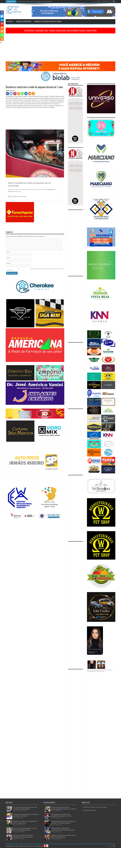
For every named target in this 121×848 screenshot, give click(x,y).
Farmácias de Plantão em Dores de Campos (47, 21)
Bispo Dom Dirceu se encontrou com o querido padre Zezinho (63, 836)
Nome (7, 252)
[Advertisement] (60, 48)
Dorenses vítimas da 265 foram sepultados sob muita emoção (23, 836)
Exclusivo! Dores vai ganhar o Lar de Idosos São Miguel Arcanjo (25, 829)
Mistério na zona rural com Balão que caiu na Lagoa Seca (25, 822)
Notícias (10, 21)
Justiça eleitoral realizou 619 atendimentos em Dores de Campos (62, 829)
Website (8, 263)
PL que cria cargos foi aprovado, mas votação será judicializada (25, 808)
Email (7, 257)
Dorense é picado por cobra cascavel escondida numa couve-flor (60, 30)
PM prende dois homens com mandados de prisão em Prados (61, 815)
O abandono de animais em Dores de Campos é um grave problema (34, 1)
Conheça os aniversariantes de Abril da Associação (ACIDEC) (25, 815)
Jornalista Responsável (23, 21)
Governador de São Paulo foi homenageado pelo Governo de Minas (63, 808)
